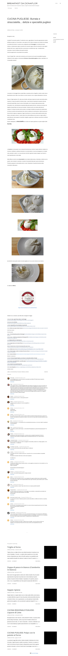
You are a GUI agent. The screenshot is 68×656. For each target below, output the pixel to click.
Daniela (11, 401)
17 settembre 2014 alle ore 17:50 (18, 484)
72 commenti (14, 583)
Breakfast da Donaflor (22, 3)
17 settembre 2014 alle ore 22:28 (22, 489)
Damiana (11, 433)
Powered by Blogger (34, 653)
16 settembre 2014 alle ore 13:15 (19, 396)
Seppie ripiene (13, 590)
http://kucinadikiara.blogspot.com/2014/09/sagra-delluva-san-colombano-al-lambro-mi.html (21, 326)
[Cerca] (56, 3)
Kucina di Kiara (12, 512)
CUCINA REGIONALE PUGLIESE (58, 39)
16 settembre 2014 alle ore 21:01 (19, 433)
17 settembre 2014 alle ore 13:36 (19, 471)
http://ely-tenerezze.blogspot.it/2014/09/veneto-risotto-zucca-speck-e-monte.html (35, 328)
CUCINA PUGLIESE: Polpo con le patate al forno (21, 634)
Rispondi (12, 381)
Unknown (11, 414)
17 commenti (14, 649)
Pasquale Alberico (13, 489)
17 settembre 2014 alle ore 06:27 (19, 461)
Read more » (38, 561)
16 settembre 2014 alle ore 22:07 (23, 440)
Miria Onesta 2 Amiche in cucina (15, 497)
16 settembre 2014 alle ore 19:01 (18, 427)
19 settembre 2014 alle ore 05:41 (19, 503)
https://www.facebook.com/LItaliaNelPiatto (27, 307)
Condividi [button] (46, 371)
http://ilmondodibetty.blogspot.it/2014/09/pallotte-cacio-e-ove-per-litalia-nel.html (30, 349)
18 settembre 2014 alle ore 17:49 (26, 497)
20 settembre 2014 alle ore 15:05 (21, 512)
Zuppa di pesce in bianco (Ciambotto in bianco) (23, 568)
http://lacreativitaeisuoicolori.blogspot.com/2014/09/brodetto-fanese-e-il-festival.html (20, 347)
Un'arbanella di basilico (13, 440)
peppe (11, 384)
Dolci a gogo (12, 377)
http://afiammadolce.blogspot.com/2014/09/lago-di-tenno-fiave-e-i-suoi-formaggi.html (20, 320)
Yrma (11, 427)
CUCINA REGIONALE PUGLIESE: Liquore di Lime (20, 611)
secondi (54, 42)
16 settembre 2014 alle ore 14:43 (18, 401)
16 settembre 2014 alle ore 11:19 (20, 377)
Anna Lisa (11, 471)
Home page (9, 8)
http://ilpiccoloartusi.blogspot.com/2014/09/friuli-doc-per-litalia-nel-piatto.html (19, 323)
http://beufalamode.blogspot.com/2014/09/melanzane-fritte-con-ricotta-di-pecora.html (20, 341)
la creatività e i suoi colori (14, 446)
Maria (11, 484)
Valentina (11, 396)
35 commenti (14, 626)
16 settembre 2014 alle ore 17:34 (19, 414)
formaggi (54, 40)
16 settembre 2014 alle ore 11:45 (18, 384)
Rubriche (15, 8)
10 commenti (14, 561)
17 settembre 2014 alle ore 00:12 (24, 446)
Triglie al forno (14, 547)
